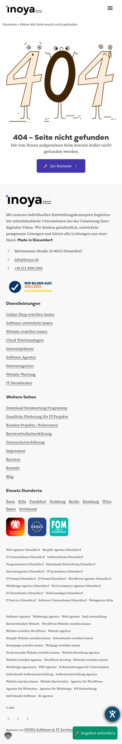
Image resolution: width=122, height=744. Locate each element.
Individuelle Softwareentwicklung (29, 674)
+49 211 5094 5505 (28, 268)
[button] (8, 736)
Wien (106, 501)
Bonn (10, 501)
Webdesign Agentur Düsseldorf (27, 586)
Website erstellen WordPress (26, 631)
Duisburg (58, 501)
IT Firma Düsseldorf (52, 579)
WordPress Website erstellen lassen (66, 624)
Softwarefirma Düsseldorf (65, 557)
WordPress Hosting (57, 660)
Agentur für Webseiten (21, 689)
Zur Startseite (60, 166)
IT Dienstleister (19, 382)
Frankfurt (37, 501)
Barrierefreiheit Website (23, 624)
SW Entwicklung (85, 689)
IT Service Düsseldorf (21, 600)
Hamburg (91, 501)
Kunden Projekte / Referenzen (32, 425)
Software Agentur (21, 357)
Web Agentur (71, 616)
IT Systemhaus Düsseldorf (65, 571)
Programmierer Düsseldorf (25, 564)
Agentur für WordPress (87, 681)
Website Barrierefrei (54, 681)
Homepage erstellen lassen (24, 645)
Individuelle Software (21, 696)
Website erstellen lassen (26, 331)
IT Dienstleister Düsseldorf (24, 593)
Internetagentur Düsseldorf (25, 571)
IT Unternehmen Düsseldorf (25, 557)
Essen (11, 508)
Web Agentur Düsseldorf (23, 550)
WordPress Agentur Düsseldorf (89, 579)
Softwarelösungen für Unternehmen (84, 667)
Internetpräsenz (20, 348)
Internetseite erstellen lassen (73, 638)
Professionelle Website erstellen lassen (33, 652)
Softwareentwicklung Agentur (76, 674)
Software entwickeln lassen (29, 322)
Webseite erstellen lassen (90, 660)
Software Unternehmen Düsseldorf (62, 600)
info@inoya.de (26, 259)
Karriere (13, 459)
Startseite (10, 24)
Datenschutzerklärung (25, 442)
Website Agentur (59, 631)
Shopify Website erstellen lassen (28, 638)
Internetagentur (20, 365)
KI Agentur (45, 696)
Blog (10, 476)
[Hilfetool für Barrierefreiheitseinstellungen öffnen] (112, 714)
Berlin (74, 501)
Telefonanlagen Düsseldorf (64, 593)
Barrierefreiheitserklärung (29, 433)
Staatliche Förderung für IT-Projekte (37, 416)
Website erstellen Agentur (24, 660)
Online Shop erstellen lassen (30, 314)
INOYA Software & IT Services (49, 729)
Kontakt (13, 467)
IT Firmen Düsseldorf (21, 579)
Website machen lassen (22, 681)
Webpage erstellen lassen (62, 645)
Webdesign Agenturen (21, 667)
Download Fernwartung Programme (37, 407)
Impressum (15, 450)
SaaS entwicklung (94, 616)
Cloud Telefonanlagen (25, 340)
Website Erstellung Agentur (81, 652)
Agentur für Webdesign (56, 689)
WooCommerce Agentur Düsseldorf (76, 586)
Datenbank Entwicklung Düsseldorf (70, 564)
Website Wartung (21, 374)
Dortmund (28, 508)
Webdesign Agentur (46, 616)
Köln (22, 501)
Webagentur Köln (101, 600)
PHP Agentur (48, 667)
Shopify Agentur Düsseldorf (61, 550)
